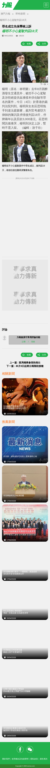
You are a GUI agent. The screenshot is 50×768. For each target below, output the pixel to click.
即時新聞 (20, 13)
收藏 (29, 44)
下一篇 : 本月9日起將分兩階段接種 (24, 366)
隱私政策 (34, 759)
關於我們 (6, 759)
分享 (44, 44)
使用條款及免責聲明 (20, 759)
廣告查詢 (43, 759)
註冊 (24, 341)
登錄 (33, 341)
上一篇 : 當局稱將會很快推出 (25, 362)
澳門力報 (5, 13)
